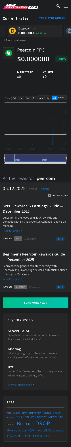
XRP (27, 417)
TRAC (39, 430)
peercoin (20, 286)
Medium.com (30, 238)
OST (24, 430)
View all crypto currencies (53, 17)
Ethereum (13, 430)
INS (61, 417)
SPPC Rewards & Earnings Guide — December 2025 (33, 208)
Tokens (52, 417)
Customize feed (58, 195)
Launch (11, 424)
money (10, 417)
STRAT (20, 417)
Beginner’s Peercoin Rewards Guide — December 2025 (34, 257)
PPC (18, 238)
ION (31, 430)
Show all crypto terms (21, 384)
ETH (33, 417)
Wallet (16, 412)
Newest (45, 188)
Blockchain (15, 435)
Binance (37, 435)
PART (28, 435)
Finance (46, 412)
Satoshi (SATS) (18, 331)
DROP (42, 423)
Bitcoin (25, 423)
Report (56, 412)
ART (9, 412)
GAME (59, 430)
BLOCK (49, 430)
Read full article (13, 230)
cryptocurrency (31, 412)
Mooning (14, 349)
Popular (33, 188)
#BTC (47, 435)
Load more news (35, 302)
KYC (11, 367)
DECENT (41, 417)
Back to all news (14, 40)
